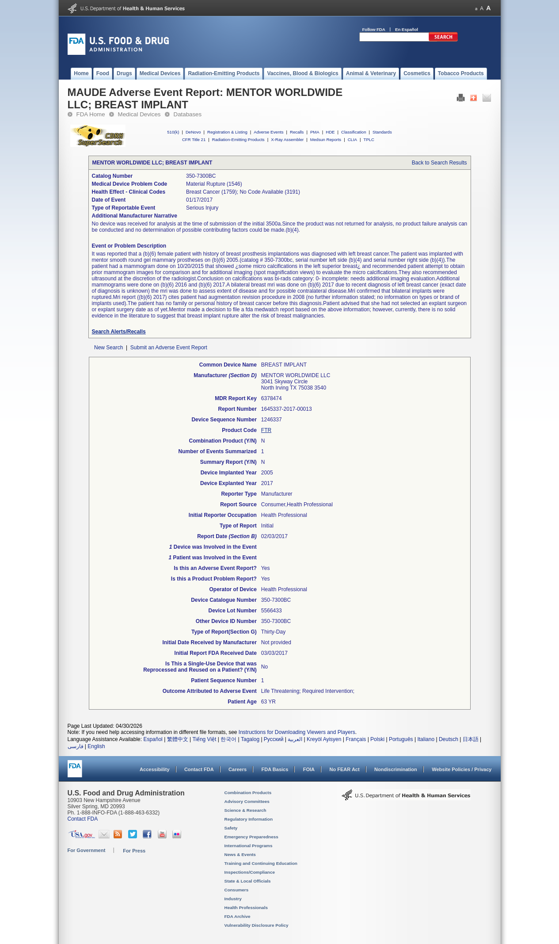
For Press (134, 850)
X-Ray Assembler (287, 139)
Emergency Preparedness (251, 836)
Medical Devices (139, 114)
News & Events (240, 854)
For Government (87, 850)
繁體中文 (177, 739)
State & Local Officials (247, 881)
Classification (353, 132)
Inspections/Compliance (249, 872)
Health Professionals (246, 907)
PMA (314, 132)
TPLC (369, 139)
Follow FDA (373, 29)
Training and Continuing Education (260, 863)
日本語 (471, 739)
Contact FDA (199, 769)
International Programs (248, 845)
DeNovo (193, 132)
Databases (188, 114)
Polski (377, 739)
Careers (237, 769)
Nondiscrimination (395, 769)
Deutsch (448, 739)
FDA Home (90, 114)
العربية (295, 739)
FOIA (309, 769)
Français (356, 739)
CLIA (352, 139)
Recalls (297, 132)
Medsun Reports (325, 139)
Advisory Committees (247, 801)
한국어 (228, 739)
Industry (233, 898)
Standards (382, 132)
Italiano (425, 739)
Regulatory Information (248, 819)
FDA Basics (274, 769)
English (96, 746)
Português (401, 739)
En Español (406, 29)
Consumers (236, 889)
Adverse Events (268, 132)
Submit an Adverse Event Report (168, 347)
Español (152, 739)
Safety (231, 828)
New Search (108, 347)
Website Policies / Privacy (461, 769)
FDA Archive (237, 916)
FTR (266, 430)
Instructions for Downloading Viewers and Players (297, 732)
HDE (330, 132)
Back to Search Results (439, 163)
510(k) (173, 132)
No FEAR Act (344, 769)
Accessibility (154, 769)
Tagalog (250, 739)
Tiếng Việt (204, 739)
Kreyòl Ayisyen (324, 739)
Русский (274, 739)
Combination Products (248, 792)
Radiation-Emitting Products (238, 139)
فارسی (76, 746)
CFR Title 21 (193, 139)
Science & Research (245, 810)
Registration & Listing (227, 132)
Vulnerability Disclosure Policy (256, 925)
